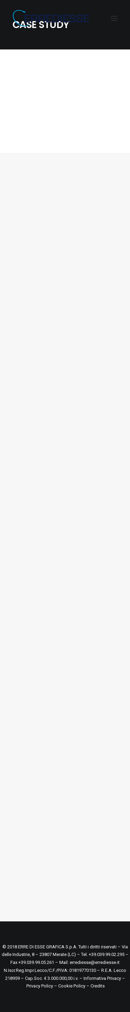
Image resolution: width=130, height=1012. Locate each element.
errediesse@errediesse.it (95, 962)
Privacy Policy (39, 985)
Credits (97, 985)
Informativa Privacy (102, 978)
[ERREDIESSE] (50, 18)
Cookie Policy (71, 985)
